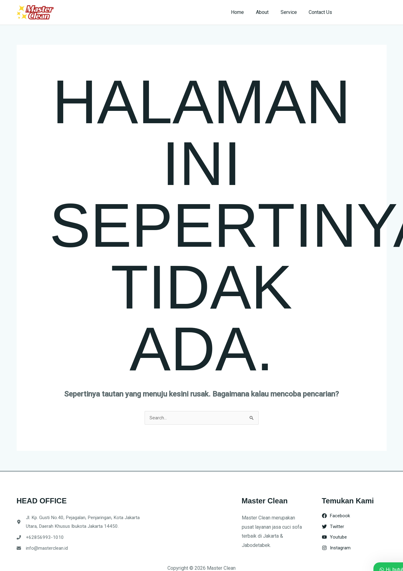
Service (292, 12)
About (267, 12)
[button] (365, 12)
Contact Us (321, 12)
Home (244, 12)
